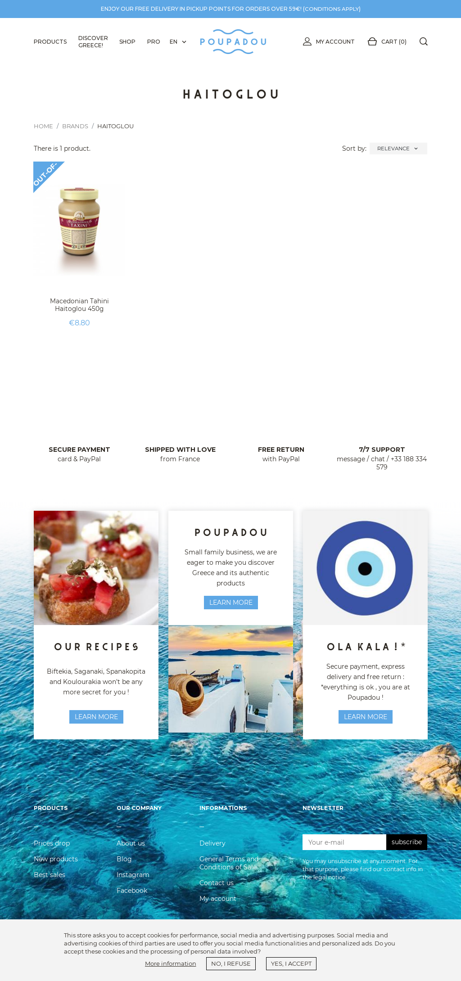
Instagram (133, 882)
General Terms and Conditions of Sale (228, 870)
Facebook (132, 897)
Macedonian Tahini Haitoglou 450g (79, 305)
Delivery (212, 850)
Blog (124, 866)
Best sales (49, 882)
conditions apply (332, 8)
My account (327, 42)
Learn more (231, 602)
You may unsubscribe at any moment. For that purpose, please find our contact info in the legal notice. (363, 875)
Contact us (216, 890)
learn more (96, 717)
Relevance (398, 148)
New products (56, 866)
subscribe (407, 849)
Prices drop (52, 850)
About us (131, 850)
